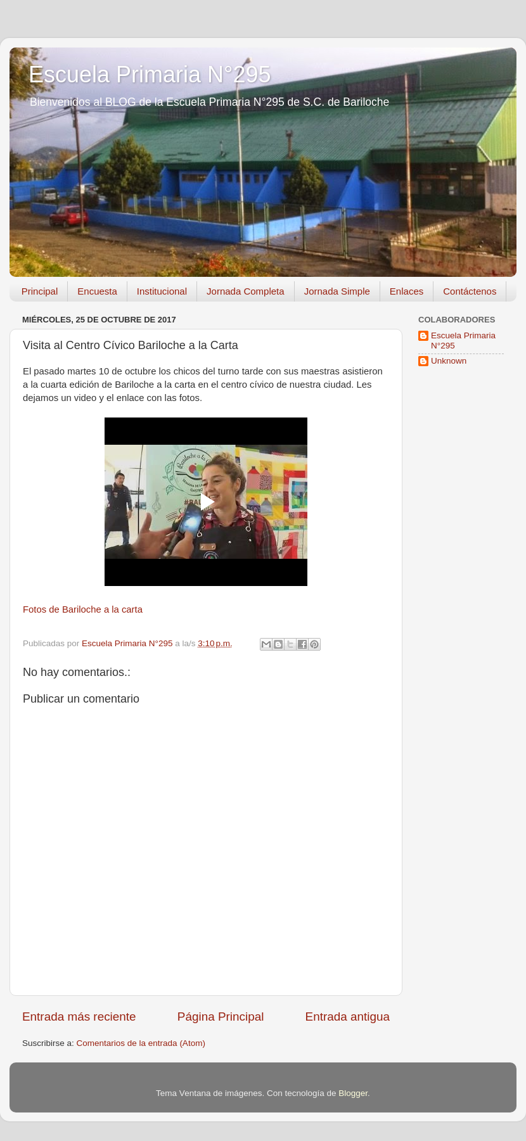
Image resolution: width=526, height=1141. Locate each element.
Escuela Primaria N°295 (150, 74)
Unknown (448, 361)
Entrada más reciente (79, 1016)
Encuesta (97, 291)
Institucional (162, 291)
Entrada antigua (347, 1016)
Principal (40, 291)
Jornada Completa (246, 291)
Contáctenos (469, 291)
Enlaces (406, 291)
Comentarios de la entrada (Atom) (141, 1043)
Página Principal (220, 1016)
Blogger (353, 1093)
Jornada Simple (337, 291)
